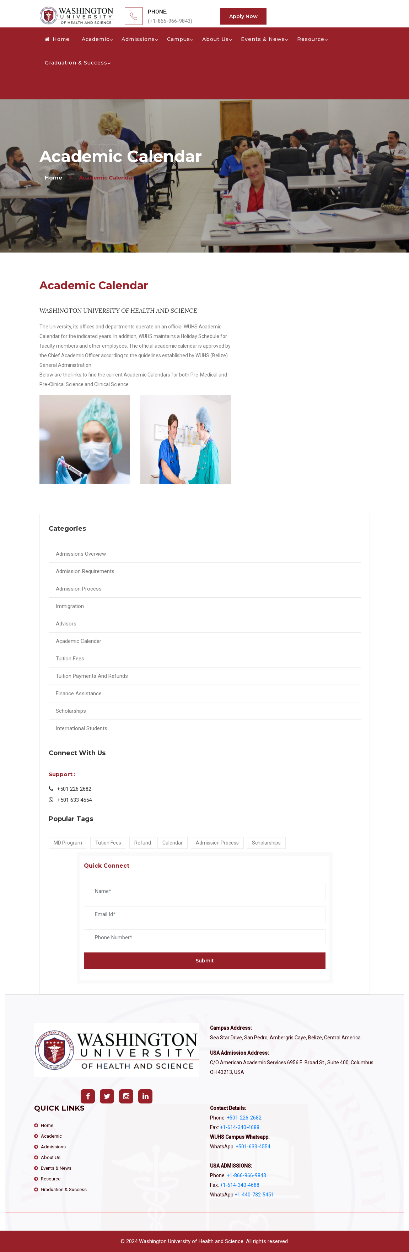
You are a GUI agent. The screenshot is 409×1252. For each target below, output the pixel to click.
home (53, 177)
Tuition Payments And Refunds (92, 676)
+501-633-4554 (253, 1146)
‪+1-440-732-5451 (254, 1195)
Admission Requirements (85, 571)
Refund (142, 843)
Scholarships (71, 711)
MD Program (68, 843)
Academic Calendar (78, 641)
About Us (215, 39)
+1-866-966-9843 (246, 1175)
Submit (204, 960)
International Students (81, 728)
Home (57, 39)
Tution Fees (108, 843)
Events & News (263, 39)
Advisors (66, 623)
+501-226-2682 (244, 1118)
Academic (95, 39)
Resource (310, 39)
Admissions (138, 39)
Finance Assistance (79, 693)
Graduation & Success (76, 62)
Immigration (70, 606)
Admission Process (79, 589)
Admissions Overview (81, 554)
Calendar (172, 843)
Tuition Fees (70, 658)
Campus (178, 39)
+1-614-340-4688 (239, 1127)
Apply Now (243, 16)
